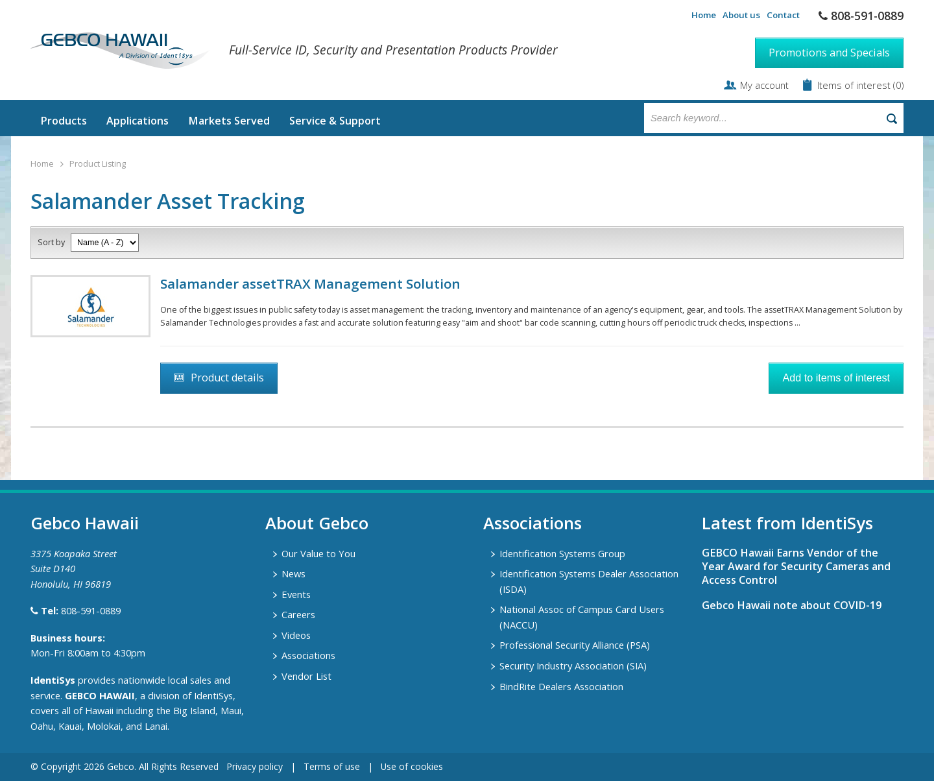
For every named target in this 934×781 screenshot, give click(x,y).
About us (741, 15)
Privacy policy (254, 766)
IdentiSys (52, 679)
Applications (137, 121)
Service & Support (335, 121)
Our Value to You (318, 553)
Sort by (51, 242)
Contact (783, 15)
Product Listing (97, 163)
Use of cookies (412, 766)
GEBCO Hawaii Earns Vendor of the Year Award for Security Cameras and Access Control (796, 566)
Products (63, 121)
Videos (296, 635)
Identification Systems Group (562, 553)
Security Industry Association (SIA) (573, 665)
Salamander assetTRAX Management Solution (310, 283)
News (293, 573)
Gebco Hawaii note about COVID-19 (791, 605)
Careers (298, 614)
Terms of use (332, 766)
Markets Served (229, 121)
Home (703, 15)
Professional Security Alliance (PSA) (574, 644)
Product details (227, 377)
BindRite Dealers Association (561, 686)
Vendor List (306, 675)
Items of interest (855, 84)
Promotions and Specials (829, 52)
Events (296, 594)
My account (764, 84)
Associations (308, 655)
